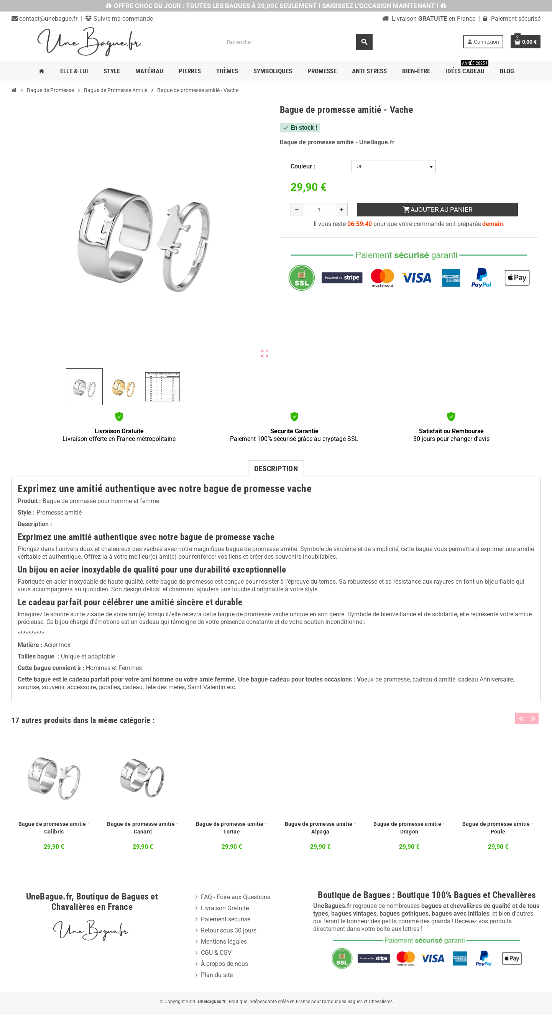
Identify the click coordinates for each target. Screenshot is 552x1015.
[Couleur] (394, 166)
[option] (54, 793)
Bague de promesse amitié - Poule (498, 828)
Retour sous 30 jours (228, 930)
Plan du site (217, 975)
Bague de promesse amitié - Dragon (409, 828)
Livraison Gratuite (225, 908)
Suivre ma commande (122, 18)
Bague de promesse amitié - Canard (142, 828)
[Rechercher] (295, 42)
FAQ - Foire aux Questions (235, 897)
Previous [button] (521, 718)
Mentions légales (224, 941)
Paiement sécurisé (225, 919)
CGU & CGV (216, 952)
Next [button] (533, 718)
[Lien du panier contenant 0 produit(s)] (525, 41)
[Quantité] (319, 209)
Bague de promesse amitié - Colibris (54, 828)
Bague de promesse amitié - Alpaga (320, 828)
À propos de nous (224, 963)
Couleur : (303, 166)
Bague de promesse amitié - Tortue (231, 828)
